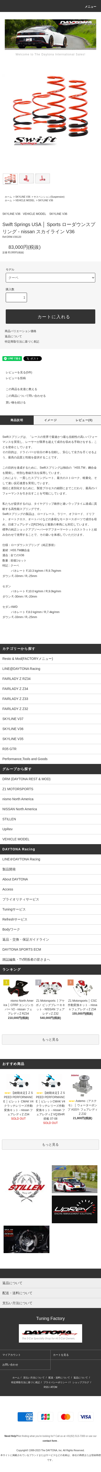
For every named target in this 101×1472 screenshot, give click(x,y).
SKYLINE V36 (22, 197)
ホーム (8, 197)
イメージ (50, 420)
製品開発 (9, 869)
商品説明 (17, 420)
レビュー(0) (84, 420)
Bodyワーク (11, 929)
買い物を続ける (13, 402)
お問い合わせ (10, 1364)
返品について (13, 336)
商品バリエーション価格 (20, 331)
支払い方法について (34, 1377)
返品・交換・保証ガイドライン (25, 939)
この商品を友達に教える (18, 389)
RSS (46, 1387)
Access (7, 889)
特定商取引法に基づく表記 (22, 341)
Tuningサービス (15, 909)
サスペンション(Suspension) (49, 197)
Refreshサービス (14, 919)
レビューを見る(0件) (16, 372)
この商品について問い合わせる (23, 395)
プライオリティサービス (20, 899)
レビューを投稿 (13, 378)
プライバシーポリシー (55, 1382)
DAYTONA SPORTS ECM (21, 949)
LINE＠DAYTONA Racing (21, 859)
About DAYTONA (15, 879)
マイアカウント (11, 1354)
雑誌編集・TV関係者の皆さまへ (26, 959)
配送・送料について (59, 1377)
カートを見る (61, 1354)
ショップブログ (80, 1382)
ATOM (54, 1387)
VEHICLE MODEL (25, 200)
